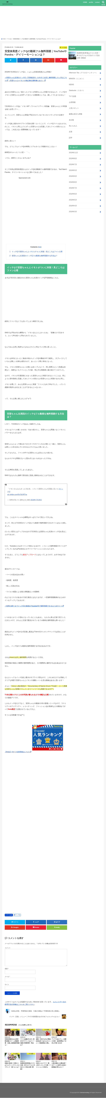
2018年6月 (72, 185)
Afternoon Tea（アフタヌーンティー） (82, 72)
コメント (7, 948)
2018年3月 (72, 201)
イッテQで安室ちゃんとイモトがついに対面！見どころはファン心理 (36, 252)
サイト (7, 985)
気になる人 (73, 121)
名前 (7, 969)
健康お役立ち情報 (75, 110)
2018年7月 (72, 179)
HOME (85, 2)
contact (97, 2)
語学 (70, 132)
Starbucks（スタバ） (76, 89)
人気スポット (73, 105)
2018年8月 (72, 174)
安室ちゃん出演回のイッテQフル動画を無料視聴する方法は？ (33, 256)
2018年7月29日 (36, 500)
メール (7, 977)
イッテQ (18, 915)
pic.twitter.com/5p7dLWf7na (17, 494)
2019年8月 (72, 152)
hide (39, 247)
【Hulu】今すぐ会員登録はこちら (17, 752)
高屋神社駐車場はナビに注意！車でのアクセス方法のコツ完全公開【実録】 (88, 55)
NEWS (71, 83)
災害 (70, 127)
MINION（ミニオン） (76, 78)
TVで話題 (9, 915)
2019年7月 (72, 158)
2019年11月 (73, 147)
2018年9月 (72, 168)
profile (91, 2)
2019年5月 (72, 163)
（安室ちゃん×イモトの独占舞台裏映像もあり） (26, 81)
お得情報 (72, 99)
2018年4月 (72, 196)
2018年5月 (72, 190)
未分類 (71, 116)
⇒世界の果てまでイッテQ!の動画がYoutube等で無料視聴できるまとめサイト (33, 606)
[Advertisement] (53, 22)
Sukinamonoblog (84, 1092)
